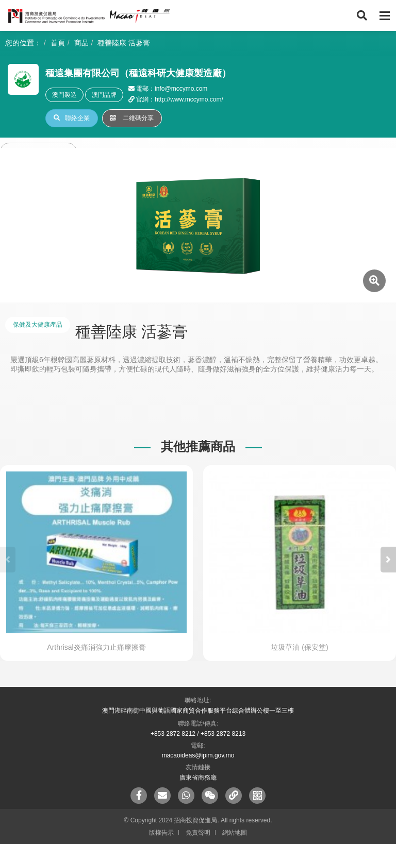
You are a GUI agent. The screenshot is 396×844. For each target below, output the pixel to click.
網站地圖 (234, 832)
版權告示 (161, 832)
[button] (388, 559)
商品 (81, 43)
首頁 (58, 43)
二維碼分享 (132, 118)
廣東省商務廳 (198, 777)
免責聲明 (198, 832)
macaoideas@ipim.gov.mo (198, 755)
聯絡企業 (72, 118)
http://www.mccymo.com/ (189, 99)
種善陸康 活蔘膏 (123, 43)
